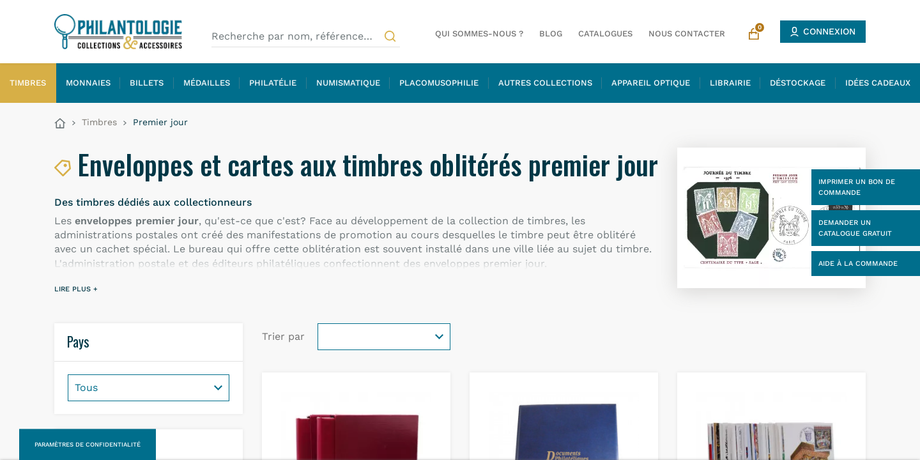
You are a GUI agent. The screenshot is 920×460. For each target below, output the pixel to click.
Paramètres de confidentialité (87, 444)
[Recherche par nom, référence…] (305, 36)
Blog (550, 33)
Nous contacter (686, 33)
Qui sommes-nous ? (479, 33)
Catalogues (605, 33)
